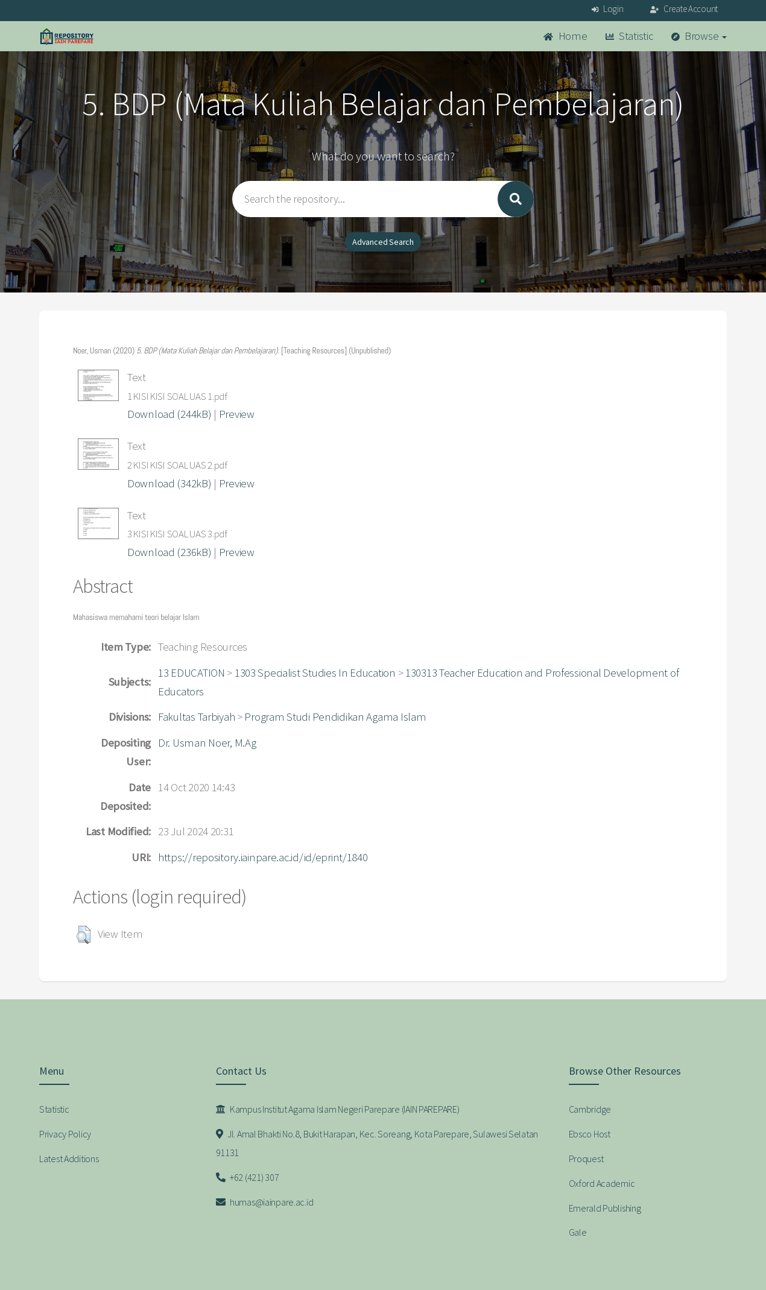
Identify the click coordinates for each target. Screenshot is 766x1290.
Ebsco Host (589, 1134)
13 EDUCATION (191, 673)
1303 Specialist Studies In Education (315, 673)
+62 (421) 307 (247, 1177)
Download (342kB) (169, 483)
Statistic (629, 36)
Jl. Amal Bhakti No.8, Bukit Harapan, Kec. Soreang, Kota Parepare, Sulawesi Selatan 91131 (377, 1143)
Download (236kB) (169, 552)
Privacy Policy (65, 1134)
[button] (83, 935)
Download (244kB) (169, 414)
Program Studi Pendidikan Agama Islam (335, 717)
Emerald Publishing (605, 1208)
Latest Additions (69, 1158)
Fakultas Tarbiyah (196, 717)
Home (565, 36)
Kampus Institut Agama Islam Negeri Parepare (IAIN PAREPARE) (338, 1109)
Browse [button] (699, 36)
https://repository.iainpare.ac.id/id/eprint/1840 (263, 857)
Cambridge (590, 1109)
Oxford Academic (602, 1183)
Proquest (586, 1158)
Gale (578, 1232)
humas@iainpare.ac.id (265, 1202)
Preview (237, 414)
